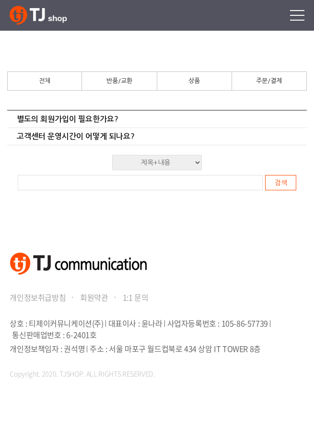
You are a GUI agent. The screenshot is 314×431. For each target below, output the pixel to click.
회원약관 (94, 297)
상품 (194, 81)
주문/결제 (269, 81)
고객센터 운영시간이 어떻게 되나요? (76, 136)
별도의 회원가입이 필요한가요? (67, 119)
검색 (281, 182)
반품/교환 (119, 81)
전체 (44, 81)
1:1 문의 (136, 297)
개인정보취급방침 (38, 297)
